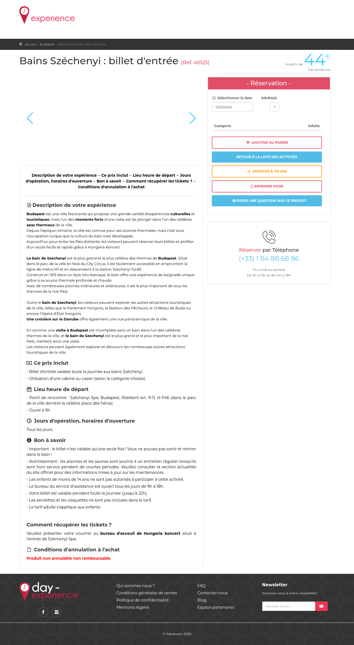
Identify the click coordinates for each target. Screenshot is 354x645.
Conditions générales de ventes (146, 592)
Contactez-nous (212, 592)
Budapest (47, 44)
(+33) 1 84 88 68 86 (269, 258)
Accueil (30, 44)
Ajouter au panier (267, 142)
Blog (202, 600)
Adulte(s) (269, 98)
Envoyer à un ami (267, 171)
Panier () (227, 11)
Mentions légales (132, 607)
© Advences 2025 (177, 634)
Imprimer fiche (266, 186)
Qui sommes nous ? (135, 585)
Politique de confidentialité (142, 600)
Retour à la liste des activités (266, 157)
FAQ (201, 585)
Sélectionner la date (232, 98)
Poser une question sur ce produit (270, 201)
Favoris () (256, 11)
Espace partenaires (215, 607)
